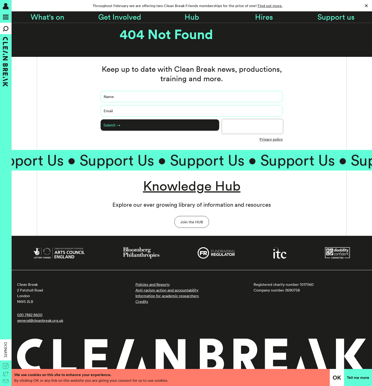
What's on (47, 17)
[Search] (5, 28)
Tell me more (358, 377)
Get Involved (119, 17)
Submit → (111, 125)
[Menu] (5, 17)
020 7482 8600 (29, 314)
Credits (141, 301)
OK (337, 377)
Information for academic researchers (167, 295)
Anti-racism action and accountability (166, 290)
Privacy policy (271, 139)
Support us (335, 17)
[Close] (366, 5)
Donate (5, 350)
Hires (264, 17)
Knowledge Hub (192, 185)
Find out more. (270, 5)
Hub (192, 17)
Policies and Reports (152, 284)
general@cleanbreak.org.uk (40, 320)
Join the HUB (191, 222)
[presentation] (252, 126)
